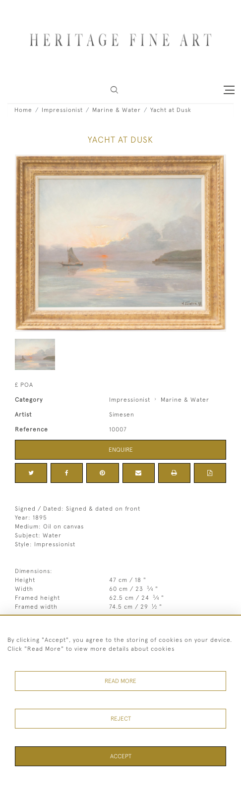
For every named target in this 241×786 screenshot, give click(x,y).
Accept (120, 756)
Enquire (121, 449)
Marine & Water (116, 109)
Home (23, 109)
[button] (114, 90)
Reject (121, 718)
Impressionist (62, 109)
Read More (120, 681)
